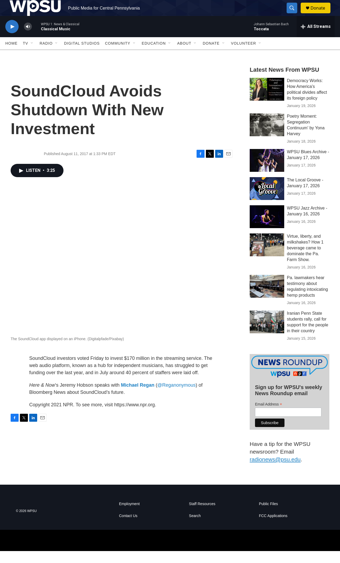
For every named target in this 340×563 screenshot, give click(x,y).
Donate (321, 14)
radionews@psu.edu (275, 471)
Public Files (268, 516)
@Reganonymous (176, 397)
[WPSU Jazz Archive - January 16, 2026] (267, 228)
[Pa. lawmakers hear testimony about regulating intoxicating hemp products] (267, 298)
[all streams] (316, 38)
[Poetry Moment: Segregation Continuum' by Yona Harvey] (267, 136)
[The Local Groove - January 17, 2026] (267, 200)
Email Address (268, 416)
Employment (129, 516)
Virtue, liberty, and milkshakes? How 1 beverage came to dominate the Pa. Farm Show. (305, 260)
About (184, 55)
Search (195, 528)
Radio (46, 55)
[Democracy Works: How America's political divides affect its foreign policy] (267, 101)
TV (25, 55)
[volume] (27, 39)
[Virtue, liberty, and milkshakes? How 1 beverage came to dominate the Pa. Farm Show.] (267, 256)
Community (117, 55)
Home (11, 55)
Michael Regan (137, 397)
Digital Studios (82, 55)
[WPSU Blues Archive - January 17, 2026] (267, 172)
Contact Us (128, 528)
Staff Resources (202, 516)
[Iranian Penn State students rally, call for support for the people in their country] (267, 333)
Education (154, 55)
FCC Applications (273, 528)
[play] (12, 39)
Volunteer (243, 55)
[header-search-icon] (294, 14)
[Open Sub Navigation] (32, 55)
